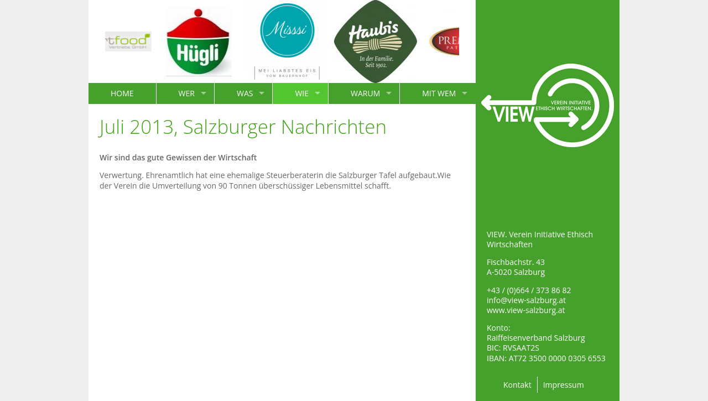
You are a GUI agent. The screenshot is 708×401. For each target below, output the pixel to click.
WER (187, 93)
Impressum (563, 384)
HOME (122, 93)
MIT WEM (439, 93)
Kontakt (517, 384)
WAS (245, 93)
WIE (302, 93)
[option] (113, 41)
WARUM (365, 93)
